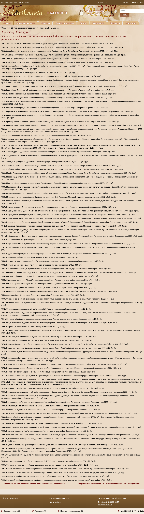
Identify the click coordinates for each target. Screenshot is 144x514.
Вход (126, 2)
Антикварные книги (26, 23)
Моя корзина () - (132, 511)
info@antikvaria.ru (105, 505)
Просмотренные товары (70, 511)
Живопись (115, 23)
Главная (7, 23)
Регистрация (138, 2)
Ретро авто (131, 23)
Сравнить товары (11, 511)
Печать (83, 23)
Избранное (39, 511)
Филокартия (98, 23)
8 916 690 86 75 (57, 12)
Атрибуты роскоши (65, 23)
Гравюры (45, 23)
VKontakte (24, 2)
